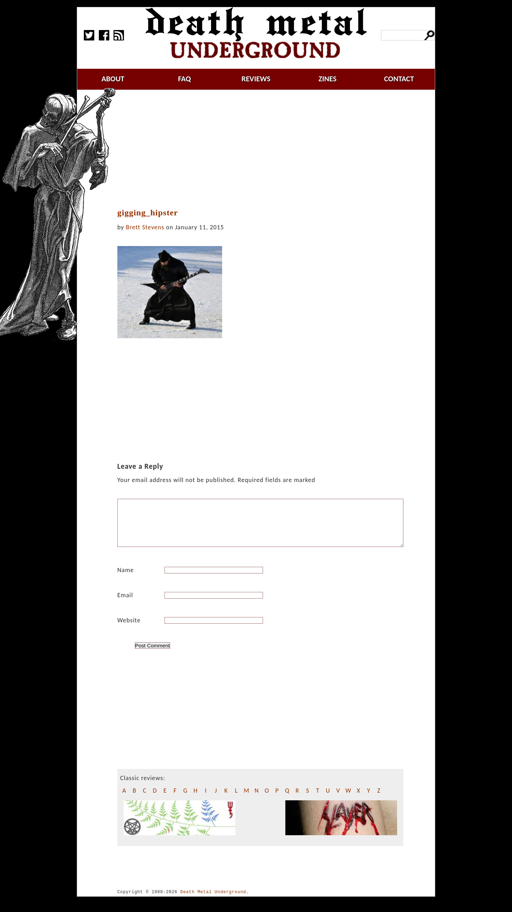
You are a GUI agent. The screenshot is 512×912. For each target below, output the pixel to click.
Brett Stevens (145, 227)
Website (129, 628)
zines (328, 78)
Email (125, 603)
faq (184, 78)
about (112, 78)
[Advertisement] (264, 149)
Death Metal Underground (213, 900)
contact (399, 78)
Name (125, 578)
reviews (256, 78)
